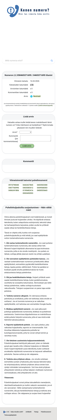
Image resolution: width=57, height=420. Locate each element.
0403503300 (42, 185)
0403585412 (28, 188)
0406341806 (13, 190)
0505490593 (28, 193)
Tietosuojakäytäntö (10, 415)
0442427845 (28, 185)
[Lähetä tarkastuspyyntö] (45, 105)
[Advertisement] (28, 39)
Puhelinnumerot (46, 412)
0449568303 (42, 188)
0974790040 (13, 185)
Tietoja (36, 412)
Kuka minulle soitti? (17, 412)
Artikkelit (28, 412)
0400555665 (42, 190)
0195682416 (28, 190)
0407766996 (13, 188)
